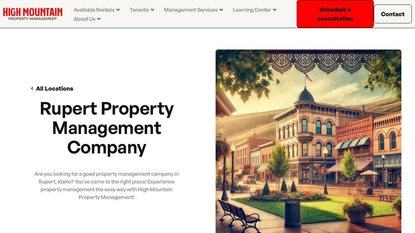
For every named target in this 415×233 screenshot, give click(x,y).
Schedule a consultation (335, 14)
